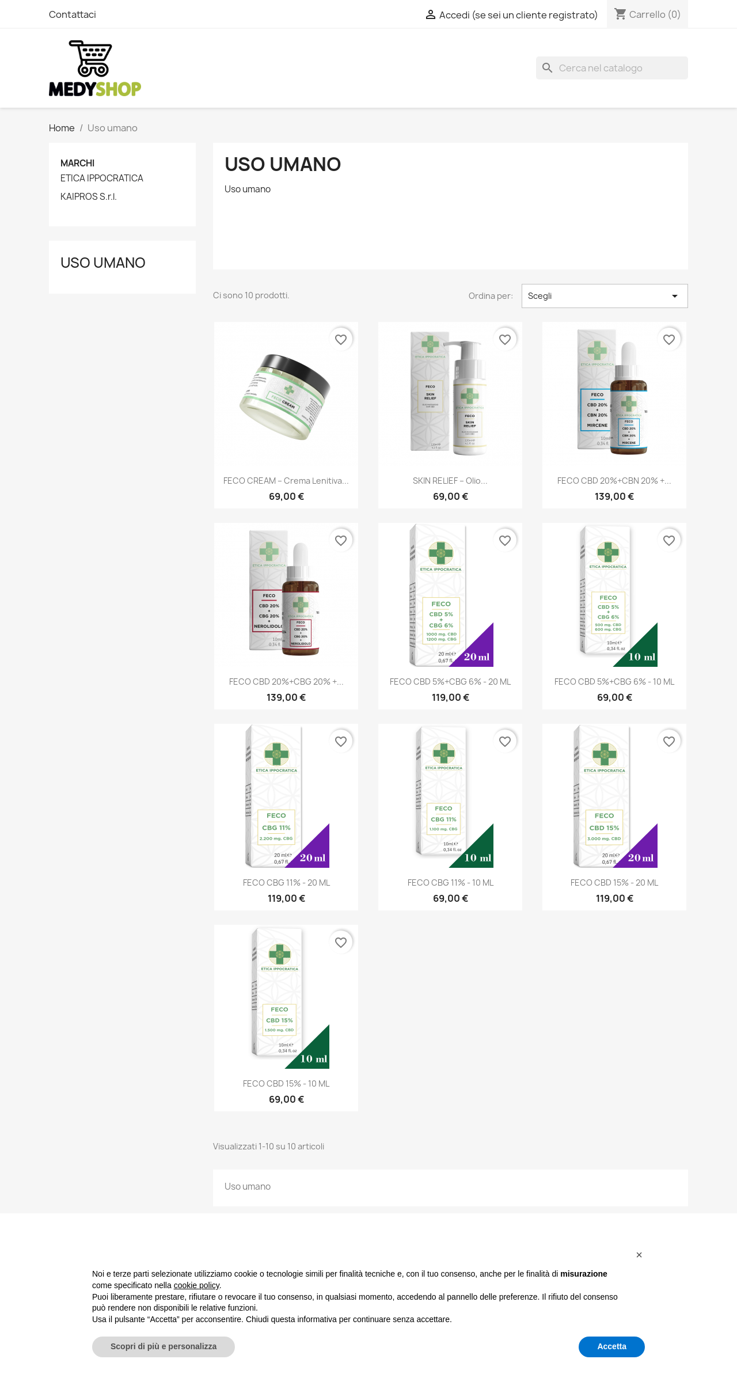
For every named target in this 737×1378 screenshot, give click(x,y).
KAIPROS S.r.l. (88, 197)
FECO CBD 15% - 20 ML (614, 882)
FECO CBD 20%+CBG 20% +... (286, 681)
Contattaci (72, 14)
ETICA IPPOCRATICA (101, 178)
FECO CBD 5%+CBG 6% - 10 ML (614, 681)
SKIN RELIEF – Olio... (450, 480)
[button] (639, 1255)
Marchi (77, 163)
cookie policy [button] (196, 1285)
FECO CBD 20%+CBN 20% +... (614, 480)
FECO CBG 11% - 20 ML (286, 882)
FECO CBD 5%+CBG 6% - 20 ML (450, 681)
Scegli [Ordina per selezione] (605, 296)
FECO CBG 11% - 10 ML (450, 882)
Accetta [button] (611, 1346)
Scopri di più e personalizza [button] (163, 1346)
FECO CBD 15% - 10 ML (286, 1083)
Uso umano (103, 262)
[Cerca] (612, 67)
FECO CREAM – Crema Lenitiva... (286, 480)
